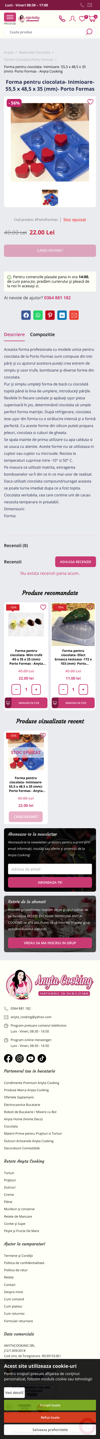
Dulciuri (9, 1187)
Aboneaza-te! (50, 882)
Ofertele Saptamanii (19, 1097)
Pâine (8, 1201)
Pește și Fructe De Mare (21, 1231)
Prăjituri (10, 1180)
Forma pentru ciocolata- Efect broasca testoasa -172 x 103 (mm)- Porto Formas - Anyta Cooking (73, 657)
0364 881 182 (57, 298)
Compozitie (42, 334)
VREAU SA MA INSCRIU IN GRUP (50, 942)
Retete (9, 1277)
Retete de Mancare (18, 1216)
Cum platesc (13, 1306)
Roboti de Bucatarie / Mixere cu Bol (30, 1112)
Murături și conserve (19, 1209)
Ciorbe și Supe (14, 1223)
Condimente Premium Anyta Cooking (31, 1083)
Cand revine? (26, 816)
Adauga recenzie (75, 561)
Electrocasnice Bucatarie (22, 1104)
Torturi (9, 1173)
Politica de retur (16, 1270)
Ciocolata (11, 1126)
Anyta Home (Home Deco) (23, 1119)
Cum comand (14, 1299)
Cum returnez (14, 1313)
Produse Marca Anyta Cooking (26, 1090)
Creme (9, 1194)
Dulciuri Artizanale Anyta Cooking (29, 1141)
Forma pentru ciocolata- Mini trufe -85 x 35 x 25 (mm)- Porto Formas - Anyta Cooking (26, 657)
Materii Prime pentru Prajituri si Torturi (33, 1133)
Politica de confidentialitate (24, 1263)
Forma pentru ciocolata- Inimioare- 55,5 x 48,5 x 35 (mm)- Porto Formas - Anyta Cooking (26, 784)
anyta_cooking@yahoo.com (27, 1017)
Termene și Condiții (18, 1255)
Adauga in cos (22, 703)
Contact (9, 1284)
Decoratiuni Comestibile (22, 1148)
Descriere (14, 334)
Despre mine (13, 1292)
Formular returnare (18, 1321)
